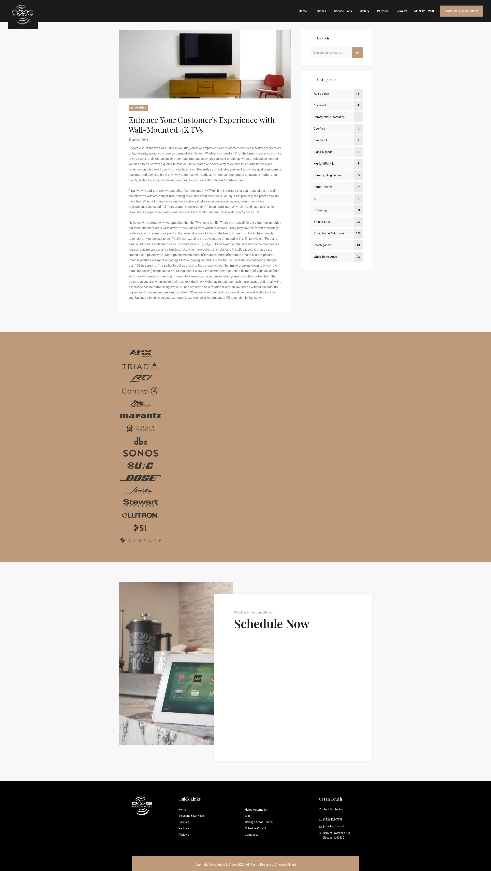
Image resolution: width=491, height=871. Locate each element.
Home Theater (323, 186)
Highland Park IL (324, 163)
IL (315, 198)
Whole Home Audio (326, 256)
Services (320, 11)
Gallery (364, 11)
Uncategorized (323, 245)
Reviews (402, 11)
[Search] (357, 52)
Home (303, 11)
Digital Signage (323, 152)
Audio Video (138, 107)
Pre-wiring (320, 210)
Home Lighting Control (327, 175)
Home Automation (256, 809)
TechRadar (179, 239)
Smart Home (322, 221)
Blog (248, 815)
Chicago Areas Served (259, 822)
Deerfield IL (321, 140)
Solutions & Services (191, 815)
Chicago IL (320, 105)
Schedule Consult (256, 828)
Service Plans (343, 11)
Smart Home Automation (329, 233)
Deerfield (319, 128)
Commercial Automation (329, 117)
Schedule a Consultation (461, 11)
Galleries (184, 822)
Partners (383, 11)
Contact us (251, 834)
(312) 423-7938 (424, 11)
